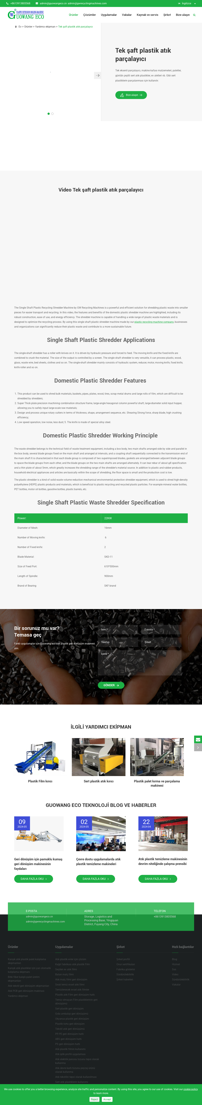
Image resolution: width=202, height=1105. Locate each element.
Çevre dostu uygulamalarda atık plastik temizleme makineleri (98, 861)
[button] (97, 75)
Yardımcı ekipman (45, 26)
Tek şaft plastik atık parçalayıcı (75, 26)
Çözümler (89, 14)
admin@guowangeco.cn (51, 3)
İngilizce (187, 3)
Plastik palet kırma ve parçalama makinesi (157, 783)
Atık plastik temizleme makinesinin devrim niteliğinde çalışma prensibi (162, 861)
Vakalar (127, 14)
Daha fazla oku (34, 878)
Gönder (111, 685)
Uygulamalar (109, 14)
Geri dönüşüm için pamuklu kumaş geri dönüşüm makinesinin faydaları (38, 864)
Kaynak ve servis (147, 14)
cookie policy (190, 1089)
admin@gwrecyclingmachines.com (87, 3)
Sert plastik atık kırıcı (98, 781)
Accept (107, 1099)
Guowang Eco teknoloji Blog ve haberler (101, 805)
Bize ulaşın (183, 14)
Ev (20, 26)
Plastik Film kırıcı (40, 781)
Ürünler (73, 14)
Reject (94, 1099)
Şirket (167, 14)
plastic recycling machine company (154, 321)
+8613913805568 (18, 3)
